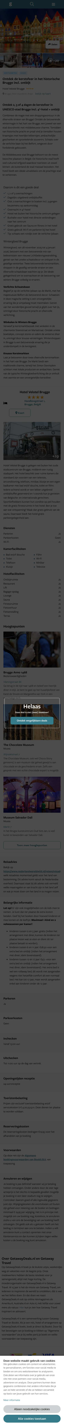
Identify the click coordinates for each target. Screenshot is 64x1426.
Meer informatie (11, 1400)
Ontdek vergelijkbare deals (32, 720)
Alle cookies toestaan (32, 1418)
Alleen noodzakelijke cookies (32, 1409)
